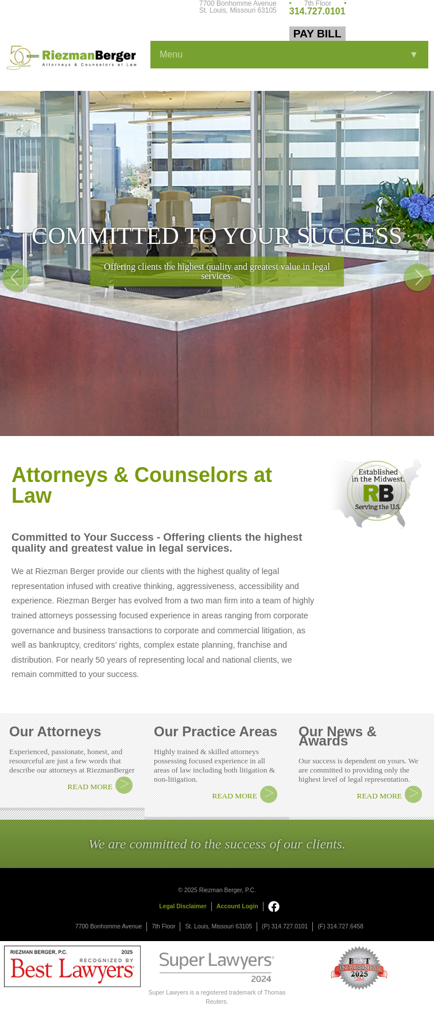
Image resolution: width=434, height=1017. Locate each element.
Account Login (237, 906)
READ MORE (90, 786)
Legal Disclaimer (183, 906)
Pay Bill (317, 34)
